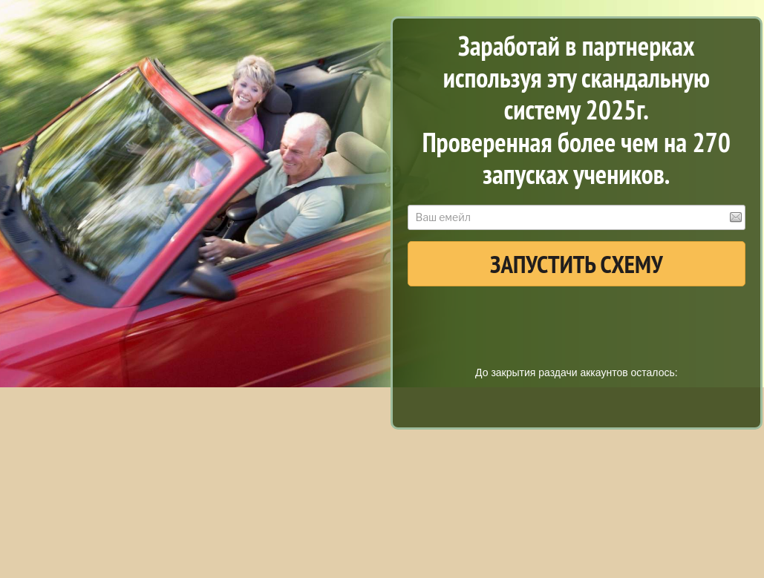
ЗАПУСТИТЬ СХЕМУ (576, 264)
